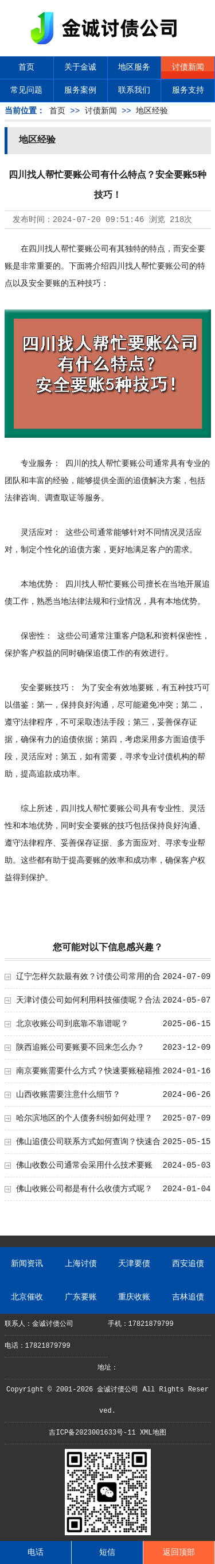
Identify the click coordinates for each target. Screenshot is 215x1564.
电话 (36, 1552)
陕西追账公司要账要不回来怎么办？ (80, 1047)
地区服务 (134, 67)
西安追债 (188, 1263)
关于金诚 (80, 67)
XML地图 (153, 1433)
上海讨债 (81, 1263)
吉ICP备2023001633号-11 (92, 1433)
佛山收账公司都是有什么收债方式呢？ (84, 1189)
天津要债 (134, 1263)
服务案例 (80, 90)
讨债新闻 (188, 67)
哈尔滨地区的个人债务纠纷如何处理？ (84, 1118)
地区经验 (152, 111)
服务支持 (188, 90)
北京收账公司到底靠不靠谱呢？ (72, 1023)
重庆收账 (134, 1297)
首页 (26, 67)
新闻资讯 (27, 1263)
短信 (107, 1552)
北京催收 (27, 1297)
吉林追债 (188, 1297)
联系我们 (134, 90)
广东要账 (81, 1297)
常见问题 (26, 90)
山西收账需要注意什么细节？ (68, 1094)
